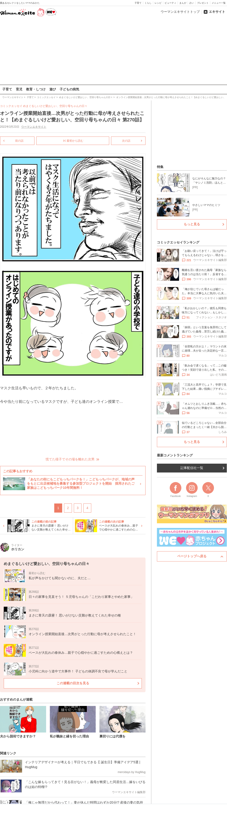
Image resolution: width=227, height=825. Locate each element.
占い (191, 3)
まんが (182, 3)
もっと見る (192, 224)
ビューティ (170, 3)
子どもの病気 (69, 89)
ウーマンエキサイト (33, 126)
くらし (148, 3)
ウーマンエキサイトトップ (180, 12)
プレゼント (203, 3)
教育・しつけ (36, 89)
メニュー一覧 (219, 3)
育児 (19, 89)
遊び (52, 89)
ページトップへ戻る (192, 556)
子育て (138, 3)
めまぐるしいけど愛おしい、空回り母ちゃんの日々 (55, 106)
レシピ (158, 3)
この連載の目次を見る (73, 683)
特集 (160, 166)
